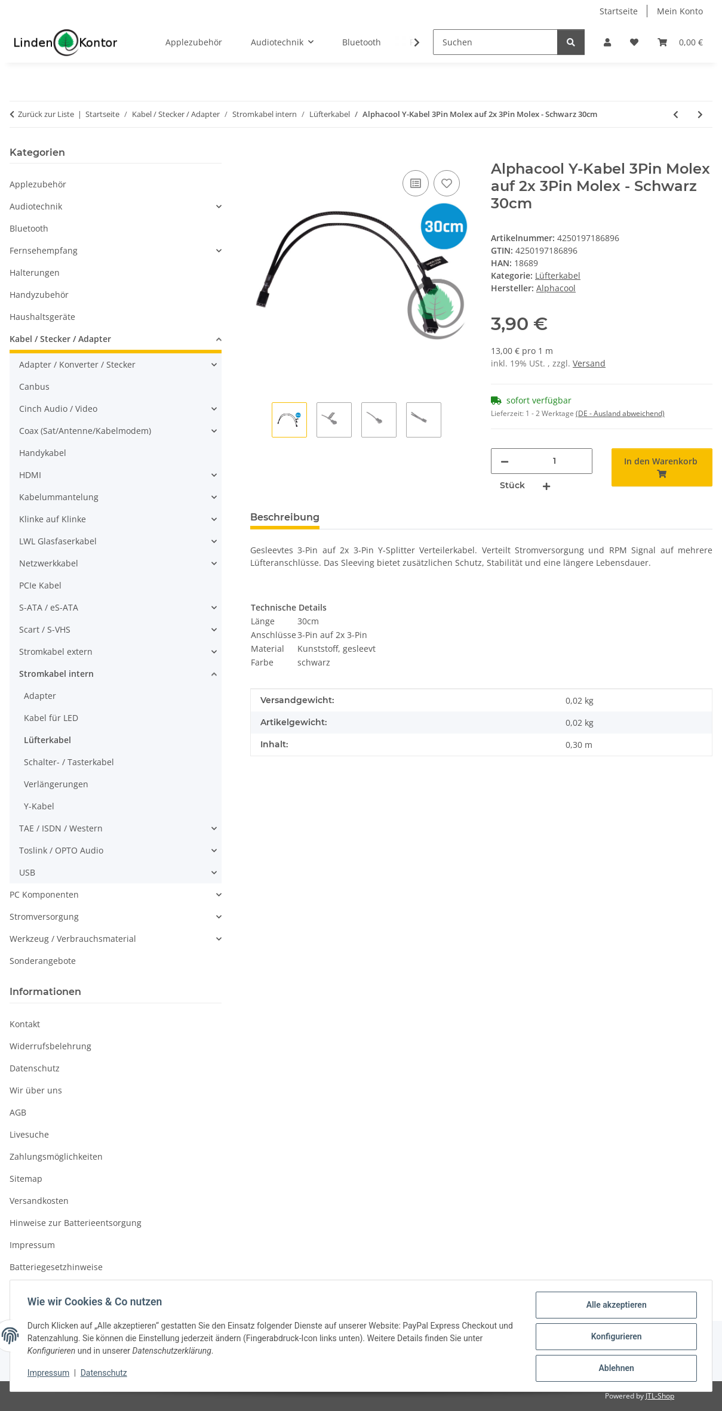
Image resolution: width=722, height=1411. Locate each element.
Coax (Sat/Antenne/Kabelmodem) (85, 430)
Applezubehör (38, 184)
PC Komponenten (44, 894)
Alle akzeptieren (614, 1306)
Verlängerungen (56, 784)
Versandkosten (39, 1200)
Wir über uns (36, 1090)
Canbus (34, 386)
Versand (589, 363)
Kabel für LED (51, 717)
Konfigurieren (614, 1337)
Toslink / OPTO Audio (61, 850)
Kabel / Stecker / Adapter (60, 338)
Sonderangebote (43, 960)
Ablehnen (614, 1368)
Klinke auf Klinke (52, 519)
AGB (18, 1112)
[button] (607, 42)
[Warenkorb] (680, 42)
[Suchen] (495, 42)
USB (27, 872)
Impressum (50, 1374)
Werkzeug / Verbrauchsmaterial (73, 938)
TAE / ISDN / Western (61, 828)
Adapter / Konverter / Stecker (77, 364)
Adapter (40, 695)
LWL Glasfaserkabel (58, 541)
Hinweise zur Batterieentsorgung (76, 1222)
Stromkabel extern (56, 651)
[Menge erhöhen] (546, 485)
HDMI (30, 474)
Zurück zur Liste (46, 114)
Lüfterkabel (557, 275)
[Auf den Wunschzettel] (447, 183)
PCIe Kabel (40, 585)
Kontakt (25, 1024)
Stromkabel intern (56, 673)
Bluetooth (29, 228)
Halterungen (35, 272)
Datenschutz (105, 1374)
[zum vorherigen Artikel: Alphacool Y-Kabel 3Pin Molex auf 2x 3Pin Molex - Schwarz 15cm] (675, 114)
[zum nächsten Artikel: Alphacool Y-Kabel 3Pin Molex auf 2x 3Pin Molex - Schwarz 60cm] (700, 114)
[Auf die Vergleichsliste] (416, 183)
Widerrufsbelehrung (50, 1046)
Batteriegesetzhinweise (56, 1267)
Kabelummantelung (59, 497)
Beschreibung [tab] (284, 517)
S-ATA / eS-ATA (48, 607)
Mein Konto (680, 11)
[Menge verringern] (504, 461)
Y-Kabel (39, 806)
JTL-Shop (660, 1396)
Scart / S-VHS (44, 629)
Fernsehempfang (44, 250)
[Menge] (554, 461)
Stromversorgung (44, 916)
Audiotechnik (36, 206)
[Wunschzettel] (634, 42)
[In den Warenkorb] (259, 154)
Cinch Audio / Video (58, 408)
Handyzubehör (39, 294)
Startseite (619, 11)
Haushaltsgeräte (42, 316)
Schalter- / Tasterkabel (69, 762)
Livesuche (29, 1134)
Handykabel (42, 452)
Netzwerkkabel (48, 563)
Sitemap (26, 1178)
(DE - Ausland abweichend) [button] (620, 413)
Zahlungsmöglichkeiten (56, 1156)
